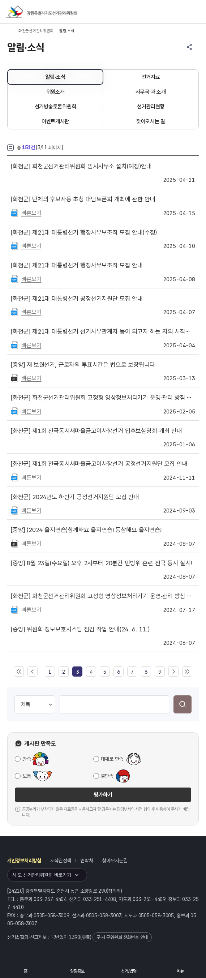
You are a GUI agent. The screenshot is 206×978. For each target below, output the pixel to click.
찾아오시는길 (114, 860)
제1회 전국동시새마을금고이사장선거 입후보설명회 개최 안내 (96, 430)
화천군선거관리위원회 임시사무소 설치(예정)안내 (81, 166)
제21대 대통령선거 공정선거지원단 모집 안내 (77, 298)
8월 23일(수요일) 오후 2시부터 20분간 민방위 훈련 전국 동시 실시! (101, 563)
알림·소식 (55, 77)
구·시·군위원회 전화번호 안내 (122, 937)
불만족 (107, 776)
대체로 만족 (112, 759)
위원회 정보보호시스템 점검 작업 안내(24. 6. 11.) (80, 629)
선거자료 (151, 77)
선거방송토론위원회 (55, 106)
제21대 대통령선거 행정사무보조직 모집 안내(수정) (84, 232)
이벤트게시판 (55, 121)
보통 (26, 776)
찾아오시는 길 (150, 121)
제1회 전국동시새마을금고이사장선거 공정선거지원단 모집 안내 (99, 463)
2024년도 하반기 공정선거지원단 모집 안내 (75, 497)
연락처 (86, 860)
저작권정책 (61, 860)
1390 (74, 937)
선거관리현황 (150, 106)
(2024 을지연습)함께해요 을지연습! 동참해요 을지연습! (86, 529)
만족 (26, 759)
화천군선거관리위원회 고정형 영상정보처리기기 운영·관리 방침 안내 (103, 397)
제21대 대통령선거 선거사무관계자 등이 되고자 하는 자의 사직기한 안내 (103, 331)
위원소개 (55, 92)
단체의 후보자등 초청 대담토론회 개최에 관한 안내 (83, 199)
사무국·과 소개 (151, 92)
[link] (77, 672)
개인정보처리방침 (24, 860)
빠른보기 (31, 213)
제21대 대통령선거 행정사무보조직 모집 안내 (77, 265)
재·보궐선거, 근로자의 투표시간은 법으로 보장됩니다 (83, 364)
